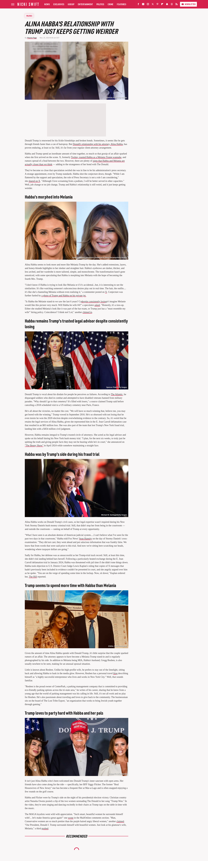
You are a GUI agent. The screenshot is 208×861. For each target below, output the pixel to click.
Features (121, 4)
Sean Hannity (85, 538)
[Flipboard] (162, 4)
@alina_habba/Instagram (117, 646)
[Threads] (171, 4)
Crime (110, 4)
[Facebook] (138, 4)
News (47, 4)
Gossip (71, 4)
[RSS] (176, 4)
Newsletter (188, 4)
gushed (45, 828)
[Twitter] (152, 4)
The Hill (33, 576)
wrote (70, 817)
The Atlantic (117, 394)
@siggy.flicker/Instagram (117, 774)
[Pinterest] (157, 4)
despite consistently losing (94, 301)
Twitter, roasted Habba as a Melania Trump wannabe (96, 157)
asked (97, 305)
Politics (100, 4)
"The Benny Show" (34, 445)
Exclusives (58, 4)
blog (115, 673)
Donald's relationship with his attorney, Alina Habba (98, 144)
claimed (120, 821)
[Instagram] (148, 4)
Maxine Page (32, 38)
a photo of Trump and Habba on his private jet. (63, 295)
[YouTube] (143, 4)
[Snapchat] (167, 4)
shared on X (34, 181)
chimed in (87, 312)
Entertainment (85, 4)
